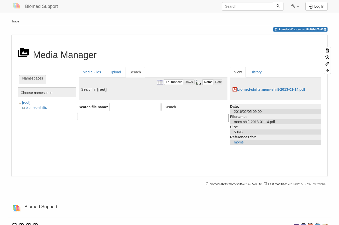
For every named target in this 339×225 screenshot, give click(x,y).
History (256, 72)
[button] (295, 6)
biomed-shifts (36, 107)
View (238, 72)
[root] (26, 102)
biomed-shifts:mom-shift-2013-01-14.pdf (271, 89)
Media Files (92, 72)
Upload (115, 72)
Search (135, 72)
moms (238, 142)
